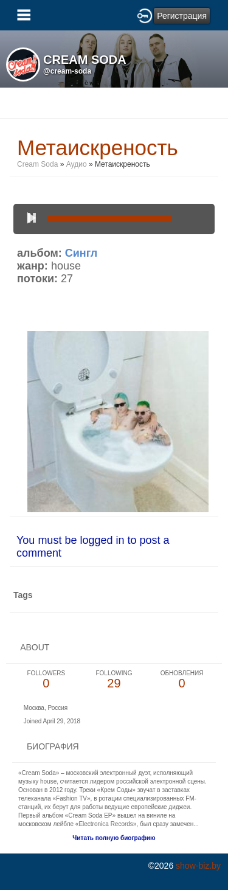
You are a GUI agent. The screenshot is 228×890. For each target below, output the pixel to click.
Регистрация (182, 16)
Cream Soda (37, 164)
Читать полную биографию (113, 838)
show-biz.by (198, 866)
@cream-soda (67, 71)
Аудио (76, 164)
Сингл (81, 253)
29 (114, 680)
